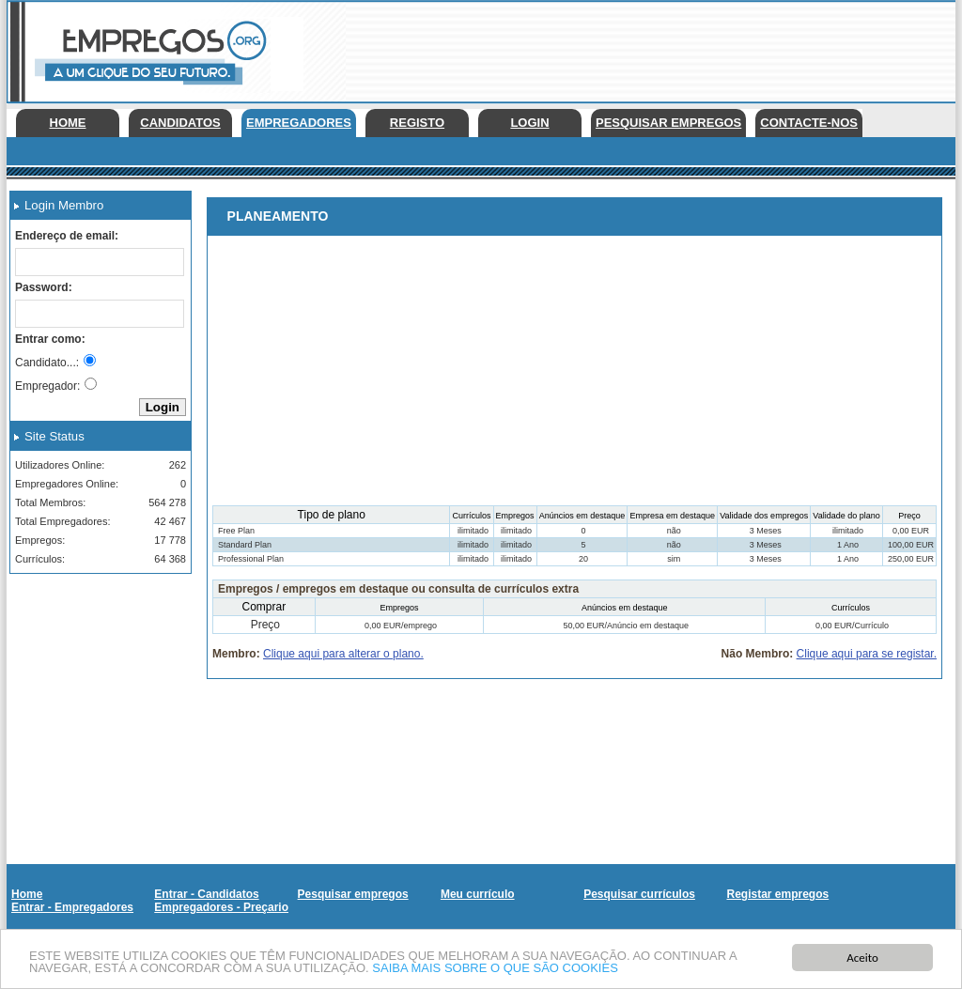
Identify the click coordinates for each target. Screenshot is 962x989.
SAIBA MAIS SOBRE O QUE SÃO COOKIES (495, 969)
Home (68, 123)
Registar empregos (777, 894)
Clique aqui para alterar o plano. (343, 653)
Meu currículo (478, 894)
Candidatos (180, 123)
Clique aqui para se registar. (867, 653)
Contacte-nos (809, 123)
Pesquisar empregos (668, 123)
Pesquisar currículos (639, 894)
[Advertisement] (93, 682)
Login (529, 123)
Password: (43, 287)
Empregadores (298, 123)
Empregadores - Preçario (221, 907)
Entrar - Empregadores (72, 907)
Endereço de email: (66, 235)
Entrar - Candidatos (206, 894)
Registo (417, 123)
